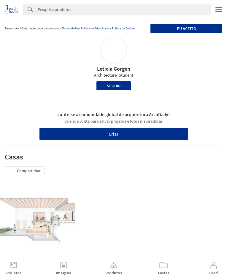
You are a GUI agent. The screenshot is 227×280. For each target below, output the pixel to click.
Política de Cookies (123, 28)
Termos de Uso (71, 28)
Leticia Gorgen (113, 68)
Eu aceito (186, 28)
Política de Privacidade (95, 28)
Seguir (113, 85)
